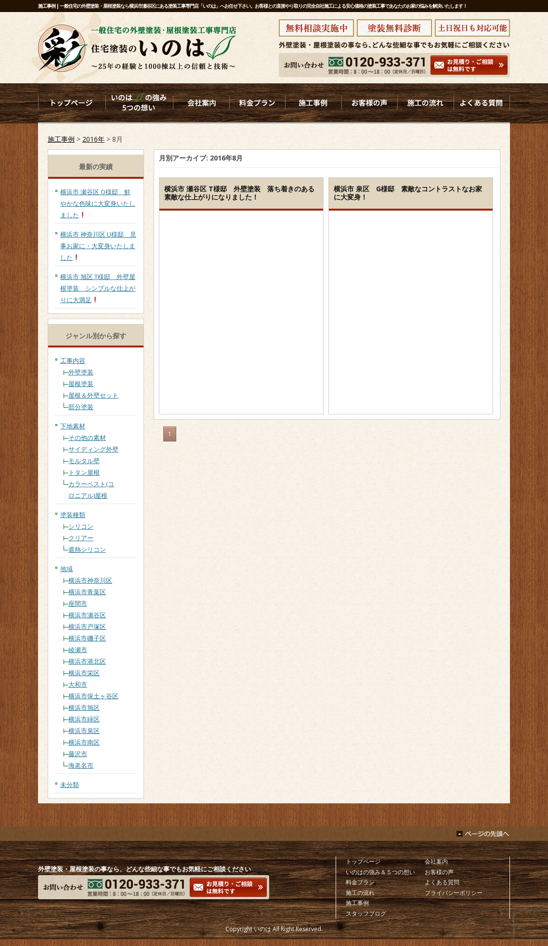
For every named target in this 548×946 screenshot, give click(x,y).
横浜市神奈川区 (90, 580)
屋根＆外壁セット (93, 395)
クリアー (80, 537)
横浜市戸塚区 (87, 626)
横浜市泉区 (84, 730)
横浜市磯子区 (87, 638)
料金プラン (360, 882)
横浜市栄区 (84, 672)
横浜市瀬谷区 (87, 615)
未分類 (69, 784)
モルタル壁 (84, 460)
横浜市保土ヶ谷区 (93, 696)
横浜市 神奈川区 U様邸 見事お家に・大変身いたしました (98, 246)
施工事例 (61, 139)
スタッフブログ (366, 913)
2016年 (93, 139)
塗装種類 (72, 514)
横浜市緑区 (84, 719)
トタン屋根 (84, 472)
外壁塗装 (80, 372)
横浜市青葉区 (87, 591)
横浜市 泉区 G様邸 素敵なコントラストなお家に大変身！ (408, 192)
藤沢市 (77, 753)
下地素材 (72, 426)
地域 (66, 568)
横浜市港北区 (87, 661)
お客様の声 (439, 872)
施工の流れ (360, 893)
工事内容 (72, 360)
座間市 (77, 603)
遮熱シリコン (87, 549)
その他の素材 (87, 437)
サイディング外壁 (93, 449)
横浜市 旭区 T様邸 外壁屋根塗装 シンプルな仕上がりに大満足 (97, 288)
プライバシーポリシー (454, 893)
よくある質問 (442, 882)
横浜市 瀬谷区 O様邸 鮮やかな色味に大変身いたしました (97, 203)
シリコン (80, 526)
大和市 (77, 684)
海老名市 (80, 765)
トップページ (363, 861)
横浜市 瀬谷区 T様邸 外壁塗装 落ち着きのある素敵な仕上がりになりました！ (239, 192)
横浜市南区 (84, 742)
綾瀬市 (77, 649)
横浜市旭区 (84, 707)
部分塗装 (80, 406)
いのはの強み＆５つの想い (380, 872)
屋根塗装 (80, 383)
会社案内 (436, 861)
